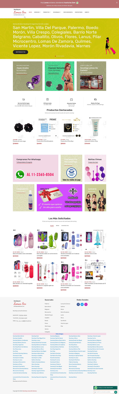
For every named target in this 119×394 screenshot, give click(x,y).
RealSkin (94, 139)
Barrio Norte (48, 306)
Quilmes (63, 306)
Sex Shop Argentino (55, 349)
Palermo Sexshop (73, 362)
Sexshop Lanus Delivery (38, 373)
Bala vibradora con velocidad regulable (23, 283)
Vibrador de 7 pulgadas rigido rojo (45, 285)
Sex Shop (15, 351)
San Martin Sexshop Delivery (20, 353)
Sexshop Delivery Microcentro (95, 347)
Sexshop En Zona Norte (94, 366)
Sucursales (57, 12)
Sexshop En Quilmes (93, 364)
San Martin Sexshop (55, 353)
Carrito (87, 12)
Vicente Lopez (64, 323)
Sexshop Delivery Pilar (74, 349)
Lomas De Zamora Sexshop (20, 373)
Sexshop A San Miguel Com (38, 338)
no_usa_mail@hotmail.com (23, 321)
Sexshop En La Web (36, 357)
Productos (47, 12)
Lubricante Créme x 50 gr (91, 141)
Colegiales (47, 332)
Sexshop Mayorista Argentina (39, 377)
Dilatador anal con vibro (91, 253)
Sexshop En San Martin (19, 366)
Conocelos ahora (85, 75)
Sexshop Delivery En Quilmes (57, 344)
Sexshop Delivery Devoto (19, 342)
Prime (45, 139)
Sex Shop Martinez (74, 347)
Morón (62, 309)
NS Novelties (65, 225)
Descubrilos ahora (21, 73)
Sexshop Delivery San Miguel (39, 351)
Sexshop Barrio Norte (18, 336)
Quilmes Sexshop (36, 360)
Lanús (62, 315)
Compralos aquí (20, 191)
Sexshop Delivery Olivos (38, 349)
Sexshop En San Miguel (56, 366)
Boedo (46, 320)
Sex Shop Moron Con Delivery (20, 347)
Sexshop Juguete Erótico (38, 370)
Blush (52, 225)
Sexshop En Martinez (74, 360)
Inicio (30, 12)
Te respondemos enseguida (24, 162)
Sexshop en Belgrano (74, 353)
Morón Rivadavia (65, 312)
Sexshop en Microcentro (19, 362)
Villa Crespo (48, 326)
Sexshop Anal (35, 336)
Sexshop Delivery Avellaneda (20, 340)
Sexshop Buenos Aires (74, 336)
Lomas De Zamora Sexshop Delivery (78, 370)
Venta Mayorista (68, 12)
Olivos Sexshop (35, 364)
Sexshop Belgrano (55, 336)
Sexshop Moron (73, 377)
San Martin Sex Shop (55, 355)
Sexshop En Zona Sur (37, 368)
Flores (46, 323)
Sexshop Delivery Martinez (57, 347)
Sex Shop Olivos (73, 344)
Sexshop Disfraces (92, 351)
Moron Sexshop (35, 366)
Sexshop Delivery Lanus (94, 344)
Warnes (47, 329)
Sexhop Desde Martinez (75, 342)
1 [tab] (55, 56)
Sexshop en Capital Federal (76, 355)
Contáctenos (78, 12)
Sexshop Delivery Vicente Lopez (77, 351)
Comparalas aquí (93, 162)
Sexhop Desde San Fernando (39, 342)
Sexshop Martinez (92, 373)
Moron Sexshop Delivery (75, 364)
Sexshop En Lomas (55, 360)
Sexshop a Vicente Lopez (94, 336)
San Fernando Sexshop (93, 355)
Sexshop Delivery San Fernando (96, 349)
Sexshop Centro (92, 338)
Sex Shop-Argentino (18, 344)
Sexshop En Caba (17, 355)
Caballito (47, 318)
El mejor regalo (44, 191)
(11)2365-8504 (23, 315)
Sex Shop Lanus (17, 349)
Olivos (62, 318)
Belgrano (47, 309)
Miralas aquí (91, 191)
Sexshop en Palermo (55, 364)
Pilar (62, 326)
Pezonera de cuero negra (19, 141)
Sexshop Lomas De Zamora (76, 373)
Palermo (47, 303)
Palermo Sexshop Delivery (38, 362)
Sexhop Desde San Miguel (75, 340)
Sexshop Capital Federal (56, 338)
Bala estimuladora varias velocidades (22, 253)
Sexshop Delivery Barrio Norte (58, 340)
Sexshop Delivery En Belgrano (57, 342)
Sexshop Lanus (54, 370)
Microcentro (48, 312)
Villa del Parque (49, 315)
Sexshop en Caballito (37, 355)
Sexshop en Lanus (73, 357)
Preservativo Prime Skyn (67, 141)
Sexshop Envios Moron (56, 368)
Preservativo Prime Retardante (45, 141)
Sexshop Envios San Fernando (95, 368)
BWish (57, 225)
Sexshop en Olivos (92, 362)
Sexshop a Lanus (36, 340)
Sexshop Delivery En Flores (94, 342)
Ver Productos (20, 52)
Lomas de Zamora (65, 303)
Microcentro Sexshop (74, 368)
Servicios (37, 12)
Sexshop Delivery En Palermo (39, 344)
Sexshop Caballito (17, 338)
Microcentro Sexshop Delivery (20, 368)
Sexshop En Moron (55, 362)
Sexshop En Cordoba (18, 357)
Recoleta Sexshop (55, 357)
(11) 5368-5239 (23, 318)
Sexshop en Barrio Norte (38, 353)
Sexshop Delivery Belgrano (94, 340)
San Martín (63, 320)
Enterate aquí (68, 164)
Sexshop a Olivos (73, 338)
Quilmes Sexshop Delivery (94, 357)
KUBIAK (20, 139)
